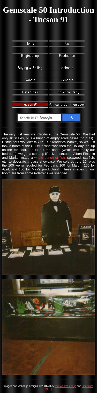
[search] (38, 117)
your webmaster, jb (65, 386)
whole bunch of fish (49, 158)
